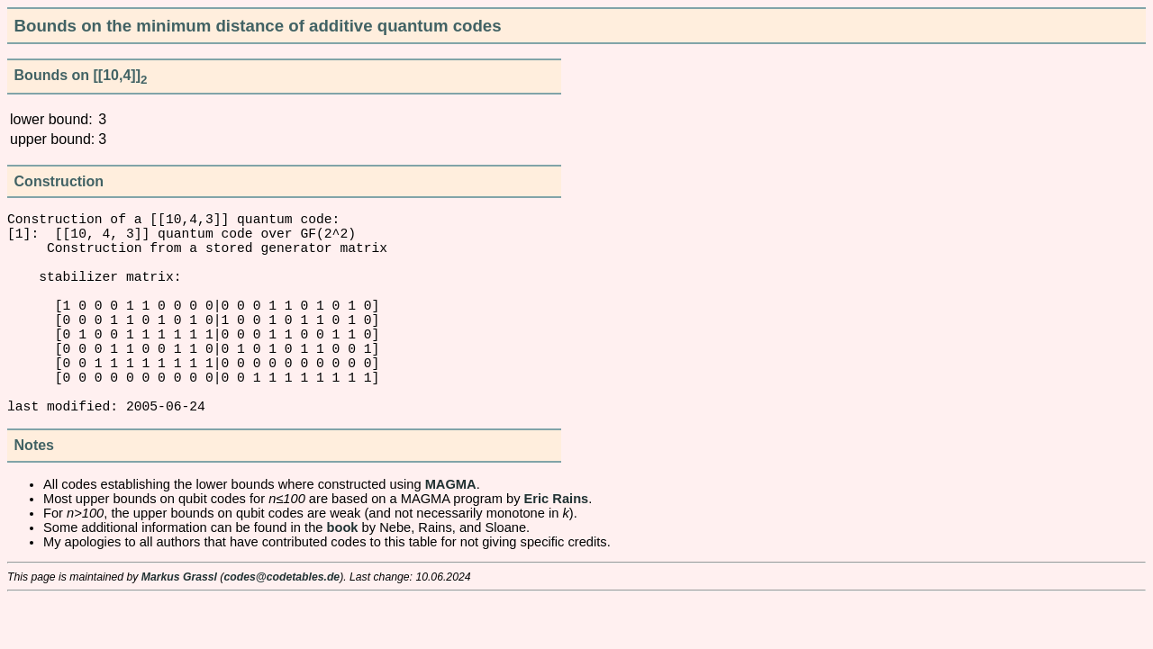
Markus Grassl (179, 627)
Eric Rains (556, 549)
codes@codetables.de (281, 627)
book (343, 578)
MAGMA (451, 534)
